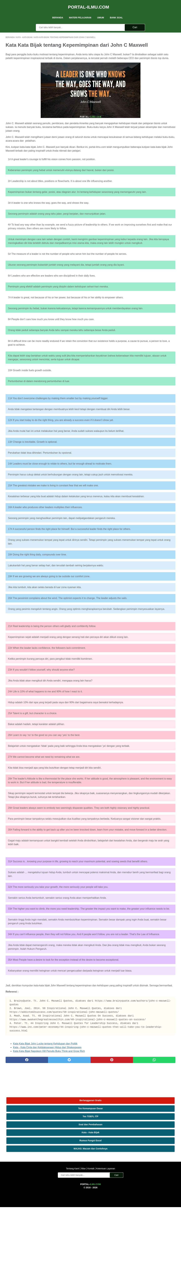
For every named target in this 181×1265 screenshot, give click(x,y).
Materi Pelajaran (80, 12)
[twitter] (48, 1191)
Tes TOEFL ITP (153, 53)
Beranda (57, 12)
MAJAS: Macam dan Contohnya (153, 85)
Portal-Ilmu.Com (88, 3)
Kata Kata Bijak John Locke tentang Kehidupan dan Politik (45, 1175)
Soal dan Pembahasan (153, 61)
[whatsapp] (105, 1191)
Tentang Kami (73, 1226)
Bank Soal (116, 12)
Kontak (91, 1226)
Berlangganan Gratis (153, 36)
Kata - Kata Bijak (153, 69)
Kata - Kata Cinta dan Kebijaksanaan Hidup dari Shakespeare (47, 1178)
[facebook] (20, 1191)
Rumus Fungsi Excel (153, 77)
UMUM (100, 12)
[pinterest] (77, 1191)
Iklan (83, 1226)
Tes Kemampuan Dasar (153, 45)
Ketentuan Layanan (105, 1226)
